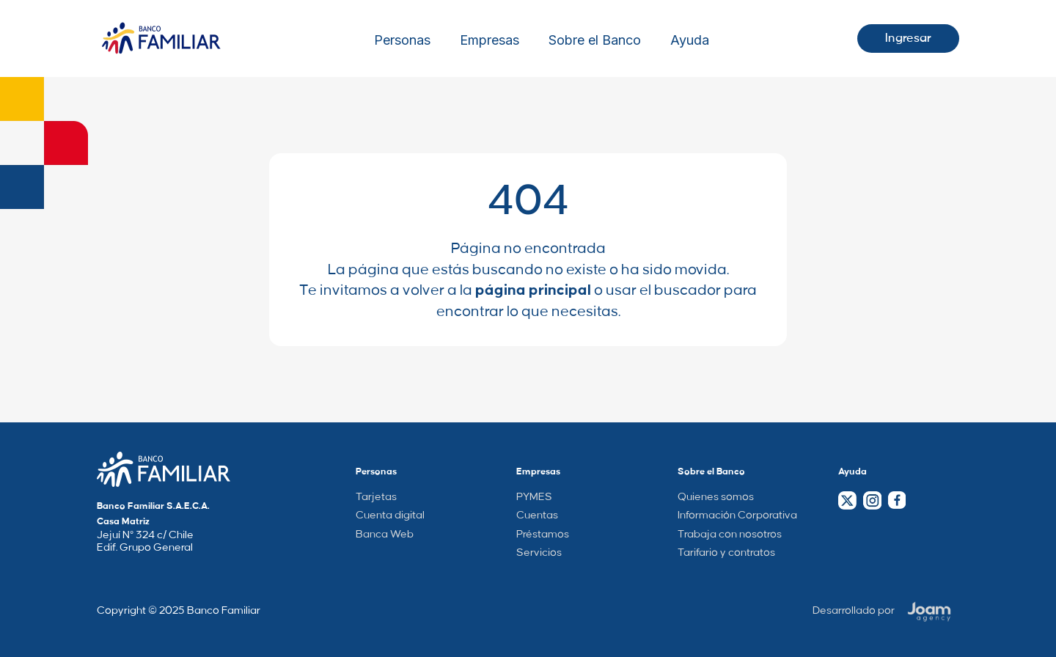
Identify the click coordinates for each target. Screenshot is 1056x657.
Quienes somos (716, 497)
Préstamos (542, 534)
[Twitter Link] (847, 500)
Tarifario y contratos (726, 553)
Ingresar (908, 38)
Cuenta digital (390, 515)
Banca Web (385, 534)
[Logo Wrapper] (161, 38)
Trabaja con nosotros (730, 534)
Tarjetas (376, 497)
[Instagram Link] (871, 500)
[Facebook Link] (896, 500)
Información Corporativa (737, 515)
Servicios (539, 553)
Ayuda (689, 40)
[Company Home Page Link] (163, 469)
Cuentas (537, 515)
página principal (533, 290)
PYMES (534, 497)
